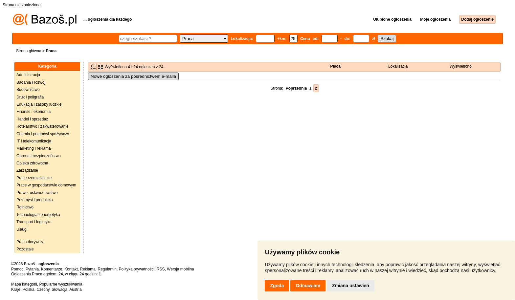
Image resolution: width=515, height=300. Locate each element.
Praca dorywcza (30, 242)
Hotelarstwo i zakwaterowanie (42, 126)
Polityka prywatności (137, 269)
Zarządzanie (27, 170)
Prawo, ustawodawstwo (36, 192)
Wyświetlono (461, 66)
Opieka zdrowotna (32, 163)
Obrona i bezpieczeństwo (38, 156)
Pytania (32, 269)
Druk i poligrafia (30, 97)
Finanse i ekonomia (33, 111)
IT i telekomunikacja (33, 141)
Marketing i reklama (33, 148)
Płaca (335, 66)
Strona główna (28, 51)
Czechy (42, 289)
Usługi (21, 229)
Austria (75, 289)
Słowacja (59, 289)
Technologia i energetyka (38, 214)
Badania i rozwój (30, 82)
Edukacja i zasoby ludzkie (38, 104)
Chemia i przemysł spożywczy (42, 134)
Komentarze (51, 269)
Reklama (87, 269)
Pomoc (17, 269)
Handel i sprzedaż (32, 119)
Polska (28, 289)
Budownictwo (28, 89)
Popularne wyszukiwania (60, 284)
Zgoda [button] (277, 285)
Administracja (28, 75)
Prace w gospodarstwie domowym (46, 185)
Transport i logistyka (34, 222)
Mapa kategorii (24, 284)
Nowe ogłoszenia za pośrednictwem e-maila (133, 76)
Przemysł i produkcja (34, 200)
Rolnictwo (25, 207)
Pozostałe (25, 249)
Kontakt (71, 269)
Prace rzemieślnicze (34, 178)
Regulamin (107, 269)
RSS (161, 269)
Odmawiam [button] (308, 285)
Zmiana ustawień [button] (350, 285)
